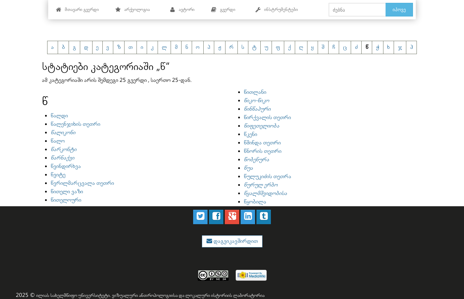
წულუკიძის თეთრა (267, 176)
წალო (58, 141)
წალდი (59, 115)
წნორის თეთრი (262, 151)
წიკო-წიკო (256, 100)
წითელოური (66, 200)
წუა (248, 168)
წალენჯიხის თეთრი (75, 124)
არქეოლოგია (132, 10)
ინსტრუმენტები (276, 10)
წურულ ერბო (261, 185)
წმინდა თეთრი (262, 142)
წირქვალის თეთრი (267, 117)
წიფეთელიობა (261, 126)
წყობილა (255, 202)
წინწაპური (257, 109)
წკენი (250, 134)
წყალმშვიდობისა (265, 193)
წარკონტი (63, 149)
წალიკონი (63, 132)
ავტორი (182, 10)
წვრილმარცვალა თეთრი (82, 183)
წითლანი (255, 92)
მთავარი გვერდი (77, 10)
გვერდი (223, 10)
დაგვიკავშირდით (235, 241)
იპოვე (399, 9)
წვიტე (58, 174)
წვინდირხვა (66, 166)
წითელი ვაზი (67, 191)
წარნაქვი (62, 158)
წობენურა (256, 159)
